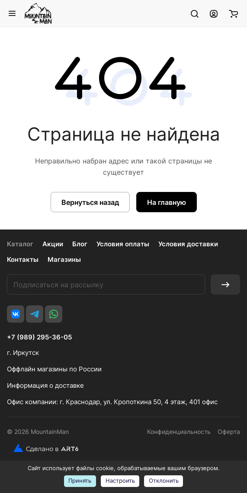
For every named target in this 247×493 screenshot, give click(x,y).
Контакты (22, 259)
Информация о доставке (45, 385)
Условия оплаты (122, 244)
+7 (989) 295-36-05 (39, 337)
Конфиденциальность (179, 431)
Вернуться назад (90, 202)
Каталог (20, 244)
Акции (52, 244)
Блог (79, 244)
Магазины (64, 259)
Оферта (229, 431)
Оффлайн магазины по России (54, 369)
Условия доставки (188, 244)
